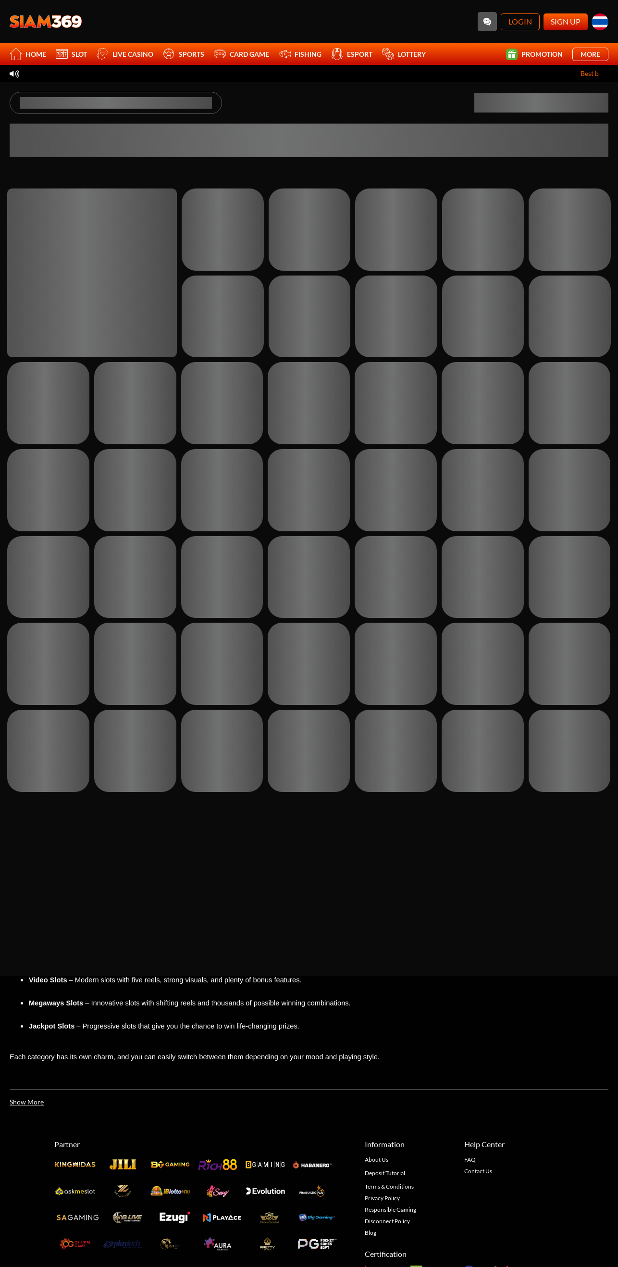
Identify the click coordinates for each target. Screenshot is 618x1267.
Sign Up (566, 21)
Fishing (300, 54)
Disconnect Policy (387, 1221)
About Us (376, 1159)
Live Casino (125, 54)
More (590, 54)
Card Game (241, 54)
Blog (370, 1232)
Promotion (534, 54)
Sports (183, 54)
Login (520, 21)
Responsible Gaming (390, 1209)
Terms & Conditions (389, 1186)
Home (28, 54)
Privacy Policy (382, 1198)
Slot (71, 54)
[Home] (46, 21)
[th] (600, 21)
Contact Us (478, 1171)
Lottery (404, 54)
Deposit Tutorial (385, 1173)
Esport (351, 54)
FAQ (470, 1159)
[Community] (487, 21)
